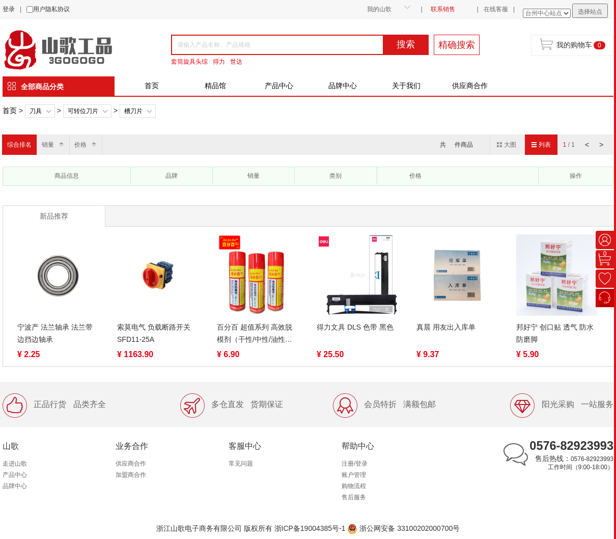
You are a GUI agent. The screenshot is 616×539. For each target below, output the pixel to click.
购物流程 (354, 486)
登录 (9, 9)
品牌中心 (342, 86)
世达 (236, 61)
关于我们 (406, 86)
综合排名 (19, 144)
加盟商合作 (131, 474)
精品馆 (215, 86)
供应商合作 (470, 86)
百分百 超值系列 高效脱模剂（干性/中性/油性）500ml (254, 334)
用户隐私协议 (51, 9)
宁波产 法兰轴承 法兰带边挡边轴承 (55, 333)
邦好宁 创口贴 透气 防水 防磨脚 (555, 333)
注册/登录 (355, 463)
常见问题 (241, 463)
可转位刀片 (83, 111)
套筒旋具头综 (189, 61)
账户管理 (354, 474)
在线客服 (496, 9)
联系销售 (443, 9)
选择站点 (590, 11)
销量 (48, 144)
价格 (80, 144)
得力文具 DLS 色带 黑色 (355, 327)
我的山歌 (379, 9)
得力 (219, 61)
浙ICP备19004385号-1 (310, 528)
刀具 (36, 111)
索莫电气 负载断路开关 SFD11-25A (153, 333)
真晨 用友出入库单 (445, 327)
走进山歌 (15, 463)
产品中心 (279, 86)
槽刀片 (133, 111)
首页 (152, 86)
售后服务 (354, 497)
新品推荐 (54, 216)
